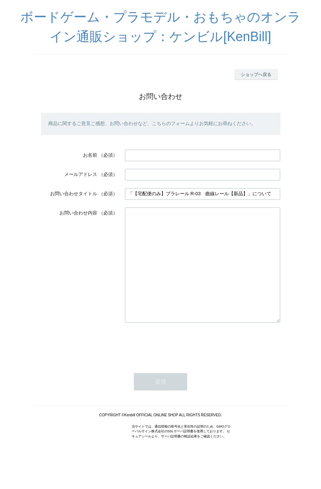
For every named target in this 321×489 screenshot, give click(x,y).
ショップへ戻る (256, 74)
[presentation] (180, 366)
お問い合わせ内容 (78, 213)
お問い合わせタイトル (73, 193)
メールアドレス (80, 174)
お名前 (90, 155)
